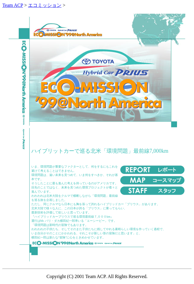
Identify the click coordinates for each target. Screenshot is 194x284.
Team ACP (12, 5)
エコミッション (44, 5)
